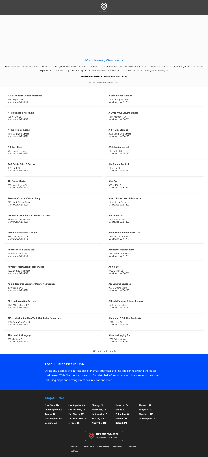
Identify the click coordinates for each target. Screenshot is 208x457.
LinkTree (74, 451)
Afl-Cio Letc (114, 266)
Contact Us (117, 446)
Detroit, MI (121, 422)
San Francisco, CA (77, 418)
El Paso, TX (73, 422)
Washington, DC (147, 418)
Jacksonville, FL (100, 414)
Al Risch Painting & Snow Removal (126, 301)
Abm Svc (113, 181)
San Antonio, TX (76, 409)
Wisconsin (102, 82)
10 (115, 350)
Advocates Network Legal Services (26, 266)
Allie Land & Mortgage (19, 335)
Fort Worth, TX (76, 414)
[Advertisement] (104, 37)
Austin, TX (50, 414)
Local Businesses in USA (64, 364)
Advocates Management (121, 249)
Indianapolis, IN (53, 418)
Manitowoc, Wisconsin (104, 60)
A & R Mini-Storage (118, 129)
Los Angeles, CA (76, 405)
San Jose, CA (145, 409)
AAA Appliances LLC (119, 147)
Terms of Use (88, 446)
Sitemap (132, 446)
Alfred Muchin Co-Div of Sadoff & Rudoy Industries (34, 318)
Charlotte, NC (146, 414)
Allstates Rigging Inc (119, 335)
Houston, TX (121, 405)
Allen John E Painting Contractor (125, 318)
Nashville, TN (99, 422)
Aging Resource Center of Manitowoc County (31, 283)
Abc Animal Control (119, 164)
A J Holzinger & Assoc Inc (21, 112)
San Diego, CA (99, 409)
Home (92, 82)
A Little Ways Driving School (123, 112)
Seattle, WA (98, 418)
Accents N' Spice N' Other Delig (24, 198)
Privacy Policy (103, 446)
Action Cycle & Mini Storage (22, 232)
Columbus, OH (122, 414)
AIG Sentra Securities (120, 283)
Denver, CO (121, 418)
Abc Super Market (17, 181)
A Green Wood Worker (120, 95)
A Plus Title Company (19, 129)
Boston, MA (51, 422)
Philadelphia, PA (53, 409)
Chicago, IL (97, 405)
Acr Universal (116, 215)
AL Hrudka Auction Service (22, 301)
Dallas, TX (120, 409)
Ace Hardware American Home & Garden (29, 215)
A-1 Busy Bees (15, 147)
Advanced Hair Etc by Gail (21, 249)
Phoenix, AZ (145, 405)
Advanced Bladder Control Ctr (124, 232)
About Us (74, 446)
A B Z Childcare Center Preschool (25, 95)
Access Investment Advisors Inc (125, 198)
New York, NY (52, 405)
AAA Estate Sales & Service (22, 164)
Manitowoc (113, 82)
